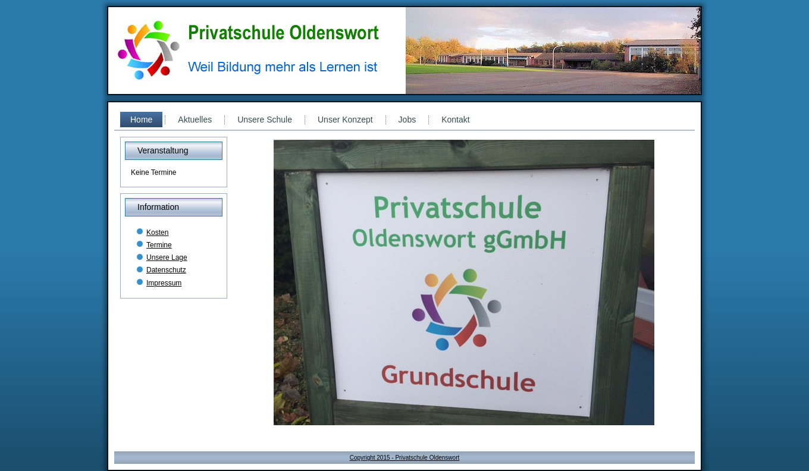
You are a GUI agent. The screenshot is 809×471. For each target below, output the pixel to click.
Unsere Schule (264, 119)
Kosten (157, 232)
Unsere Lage (166, 257)
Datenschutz (166, 270)
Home (141, 119)
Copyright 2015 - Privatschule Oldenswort (405, 457)
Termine (159, 245)
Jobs (407, 119)
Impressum (163, 283)
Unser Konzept (345, 119)
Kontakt (455, 119)
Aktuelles (195, 119)
